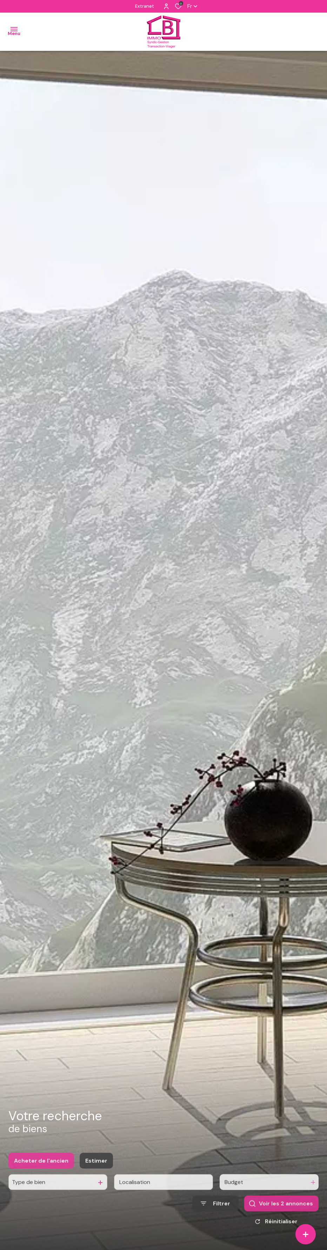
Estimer (96, 1178)
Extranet (144, 6)
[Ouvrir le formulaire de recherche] (215, 1221)
